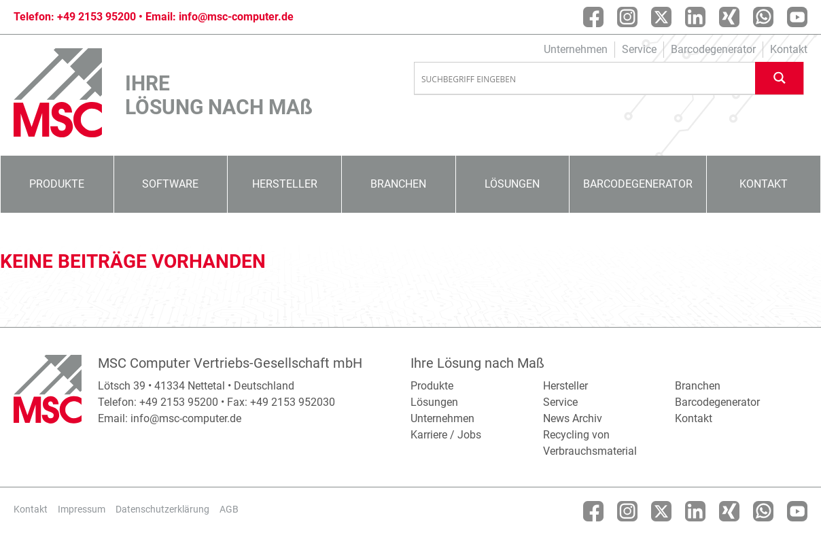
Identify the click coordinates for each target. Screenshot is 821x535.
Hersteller (284, 183)
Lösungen (512, 183)
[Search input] (585, 78)
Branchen (398, 183)
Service (639, 49)
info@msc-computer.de (236, 16)
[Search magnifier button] (779, 77)
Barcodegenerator (713, 49)
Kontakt (788, 49)
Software (170, 183)
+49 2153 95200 (96, 16)
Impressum (81, 509)
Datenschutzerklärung (162, 509)
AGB (229, 509)
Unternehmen (576, 49)
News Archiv (572, 418)
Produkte (56, 183)
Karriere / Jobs (445, 434)
